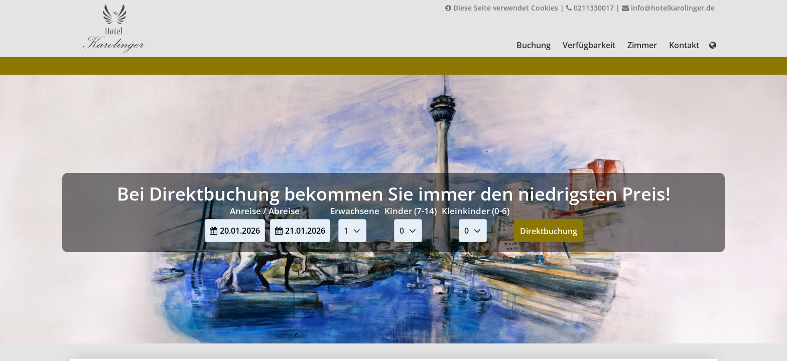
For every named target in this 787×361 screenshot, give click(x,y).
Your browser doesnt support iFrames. (393, 180)
